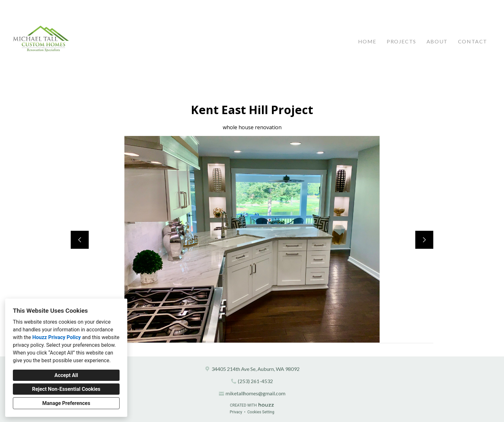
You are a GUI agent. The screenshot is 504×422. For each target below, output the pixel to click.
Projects (401, 41)
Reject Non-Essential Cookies (66, 389)
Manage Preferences (66, 403)
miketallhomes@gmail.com (255, 393)
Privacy (236, 412)
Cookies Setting (261, 412)
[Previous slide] (80, 240)
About (437, 41)
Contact (472, 41)
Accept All (66, 375)
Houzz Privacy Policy (56, 337)
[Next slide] (424, 240)
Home (367, 41)
